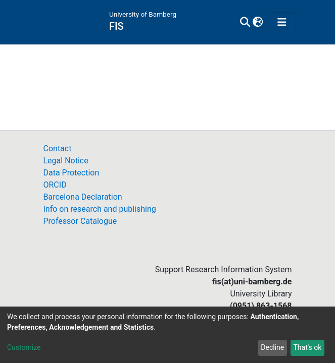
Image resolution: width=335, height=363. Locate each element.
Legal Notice (65, 160)
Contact (57, 148)
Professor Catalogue (80, 221)
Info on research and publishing (99, 209)
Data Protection (71, 172)
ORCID (55, 185)
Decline (272, 347)
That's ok (307, 347)
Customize (23, 347)
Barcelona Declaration (82, 197)
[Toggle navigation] (282, 22)
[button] (257, 22)
